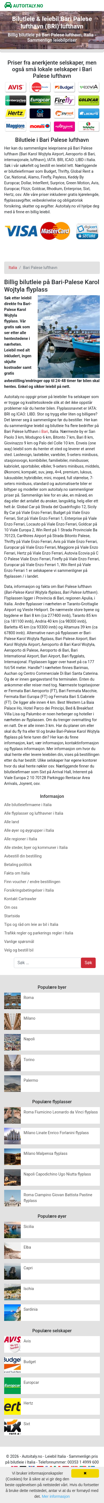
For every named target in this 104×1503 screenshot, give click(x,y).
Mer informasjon (56, 1496)
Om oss (10, 907)
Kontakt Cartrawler (20, 899)
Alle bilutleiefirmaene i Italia (28, 805)
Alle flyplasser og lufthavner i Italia (33, 813)
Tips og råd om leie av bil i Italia (31, 924)
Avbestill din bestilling (23, 856)
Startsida (12, 916)
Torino (29, 1059)
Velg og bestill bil (19, 950)
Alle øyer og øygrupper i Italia (29, 830)
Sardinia (31, 1309)
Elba (27, 1247)
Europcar (31, 1382)
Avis (27, 1341)
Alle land (11, 822)
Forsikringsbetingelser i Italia (29, 890)
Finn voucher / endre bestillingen (32, 882)
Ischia (29, 1288)
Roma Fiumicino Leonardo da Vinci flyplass (61, 1112)
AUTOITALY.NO (23, 6)
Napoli (29, 1039)
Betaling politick (18, 864)
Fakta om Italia (17, 873)
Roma (29, 997)
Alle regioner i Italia (20, 839)
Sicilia (29, 1226)
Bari (44, 431)
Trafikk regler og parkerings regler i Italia (38, 933)
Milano (29, 1018)
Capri (28, 1268)
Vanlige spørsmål (19, 941)
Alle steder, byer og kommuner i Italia (36, 847)
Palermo (31, 1080)
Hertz (28, 1403)
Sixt (27, 1424)
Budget (30, 1362)
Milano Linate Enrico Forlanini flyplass (56, 1133)
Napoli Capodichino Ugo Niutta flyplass (57, 1174)
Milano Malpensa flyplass (45, 1153)
